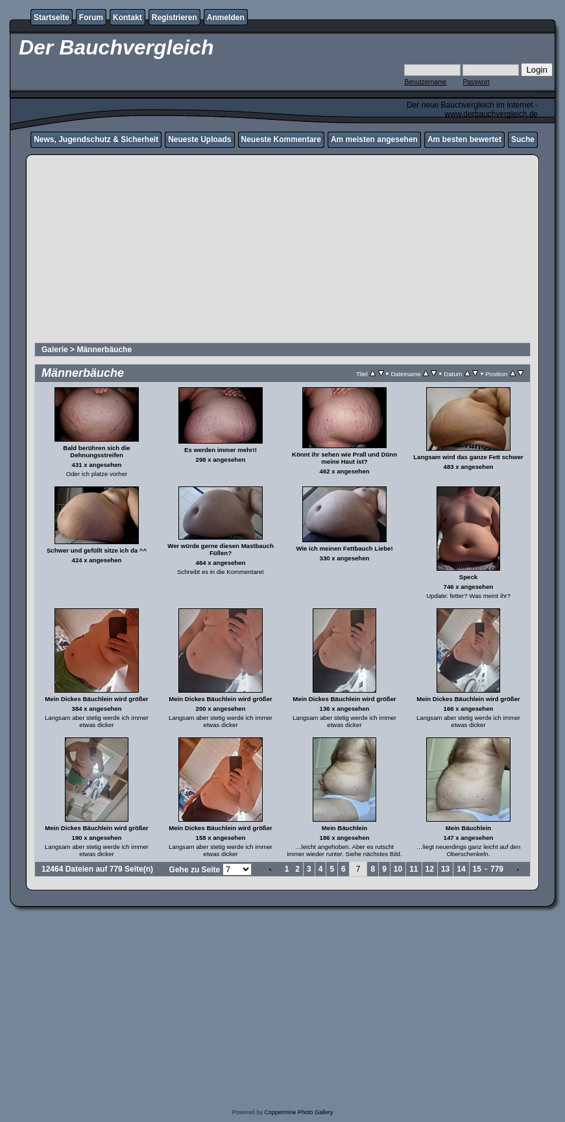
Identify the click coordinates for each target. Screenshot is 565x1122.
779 (496, 869)
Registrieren (174, 17)
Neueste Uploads (199, 139)
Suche (523, 139)
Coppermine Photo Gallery (298, 1112)
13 (445, 869)
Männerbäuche (104, 349)
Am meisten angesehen (374, 139)
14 (461, 869)
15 (477, 869)
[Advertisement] (282, 250)
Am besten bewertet (464, 139)
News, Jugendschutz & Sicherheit (96, 139)
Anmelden (226, 17)
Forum (91, 17)
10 (398, 869)
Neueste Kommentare (281, 139)
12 (430, 869)
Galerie (55, 349)
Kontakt (127, 17)
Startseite (51, 17)
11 (413, 869)
